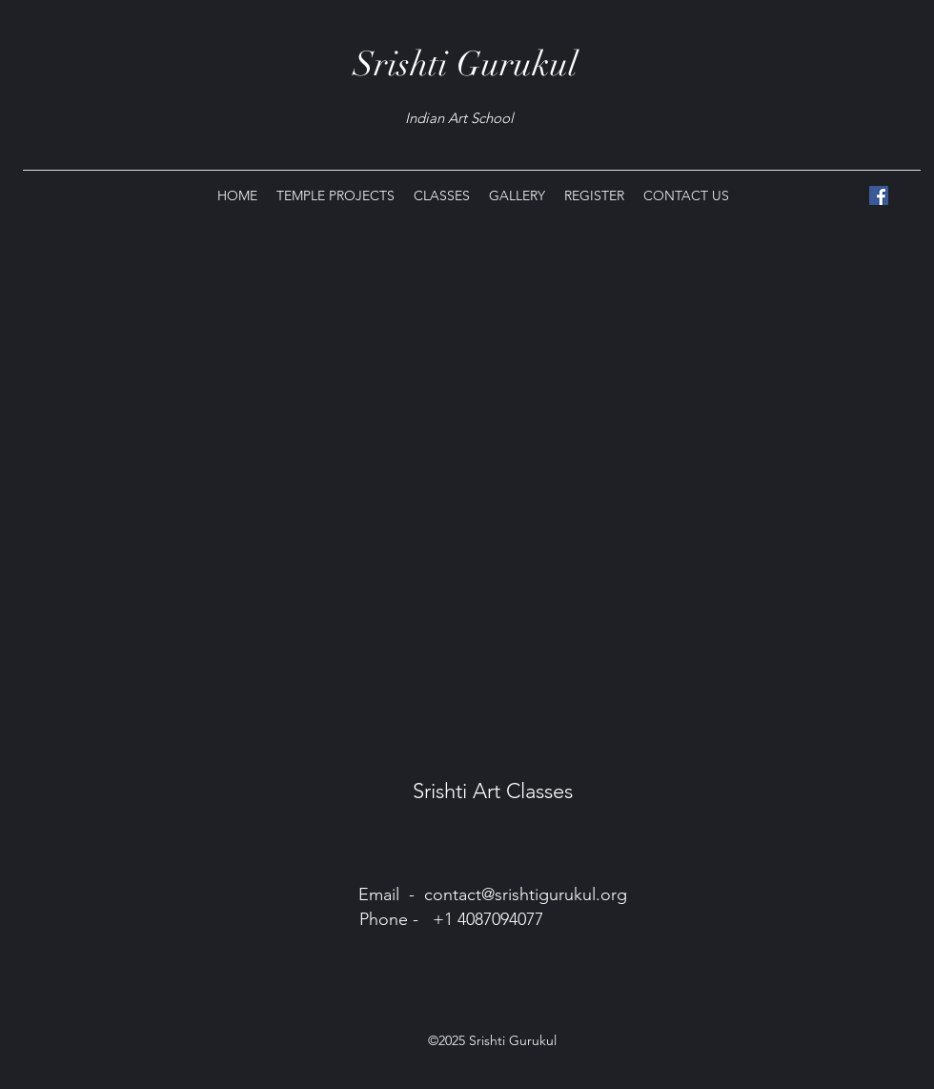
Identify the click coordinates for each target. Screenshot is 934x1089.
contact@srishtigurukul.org (525, 894)
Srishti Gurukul (466, 64)
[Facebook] (878, 195)
